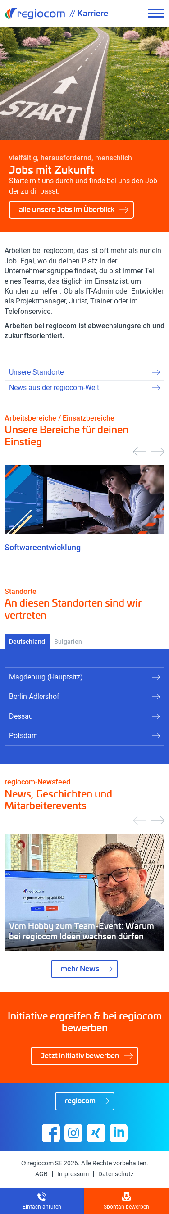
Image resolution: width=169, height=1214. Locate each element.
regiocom (35, 13)
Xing (96, 1133)
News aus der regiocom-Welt (54, 387)
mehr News (80, 968)
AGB (41, 1174)
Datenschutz (116, 1174)
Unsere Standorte (36, 372)
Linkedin (119, 1133)
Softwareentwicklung (43, 547)
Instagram (73, 1133)
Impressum (73, 1174)
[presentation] (139, 451)
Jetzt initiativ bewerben (80, 1055)
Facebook (51, 1133)
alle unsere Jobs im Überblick (67, 209)
